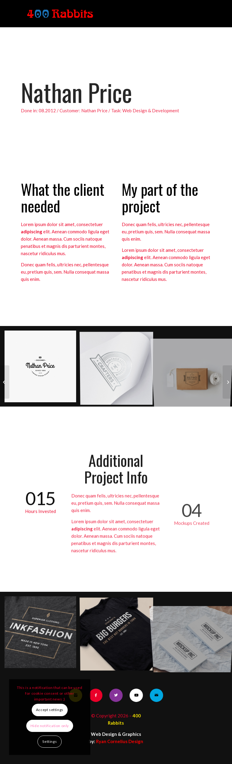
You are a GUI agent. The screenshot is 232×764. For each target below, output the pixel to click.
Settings (49, 741)
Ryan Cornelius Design (119, 741)
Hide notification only (50, 725)
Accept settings (49, 709)
